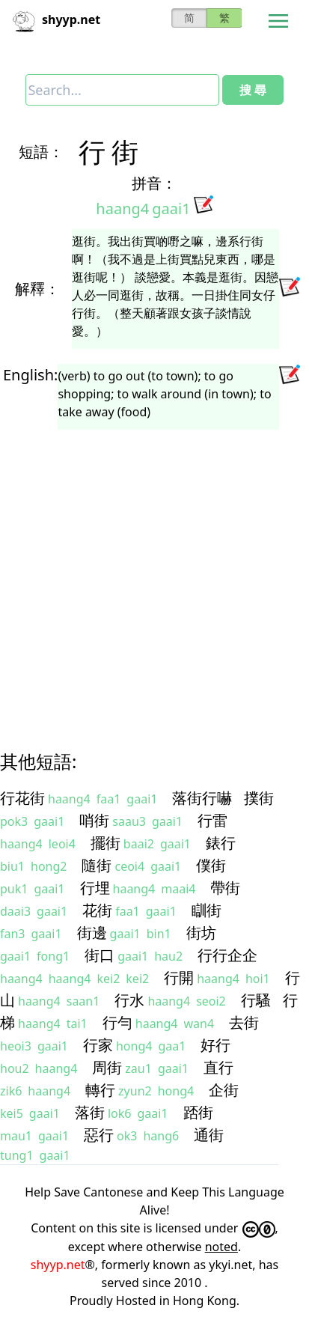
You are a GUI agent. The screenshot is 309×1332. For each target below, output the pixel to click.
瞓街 (206, 910)
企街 (224, 1090)
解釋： (37, 289)
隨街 (96, 865)
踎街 (198, 1112)
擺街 (105, 843)
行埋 (95, 888)
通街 (209, 1135)
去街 (244, 1022)
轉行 (100, 1090)
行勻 (117, 1022)
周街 (107, 1067)
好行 (215, 1045)
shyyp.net (58, 1264)
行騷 (256, 1000)
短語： (41, 152)
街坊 (201, 932)
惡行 (99, 1135)
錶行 (221, 843)
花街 (97, 910)
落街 (90, 1112)
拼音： (154, 183)
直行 (218, 1067)
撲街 (259, 798)
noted (221, 1246)
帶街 (225, 888)
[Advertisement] (140, 576)
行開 (179, 977)
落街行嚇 (202, 798)
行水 (129, 1000)
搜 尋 (252, 90)
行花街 (22, 798)
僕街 (211, 865)
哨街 (94, 820)
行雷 (212, 820)
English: (30, 375)
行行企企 (227, 955)
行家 (98, 1045)
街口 (99, 955)
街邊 (92, 932)
